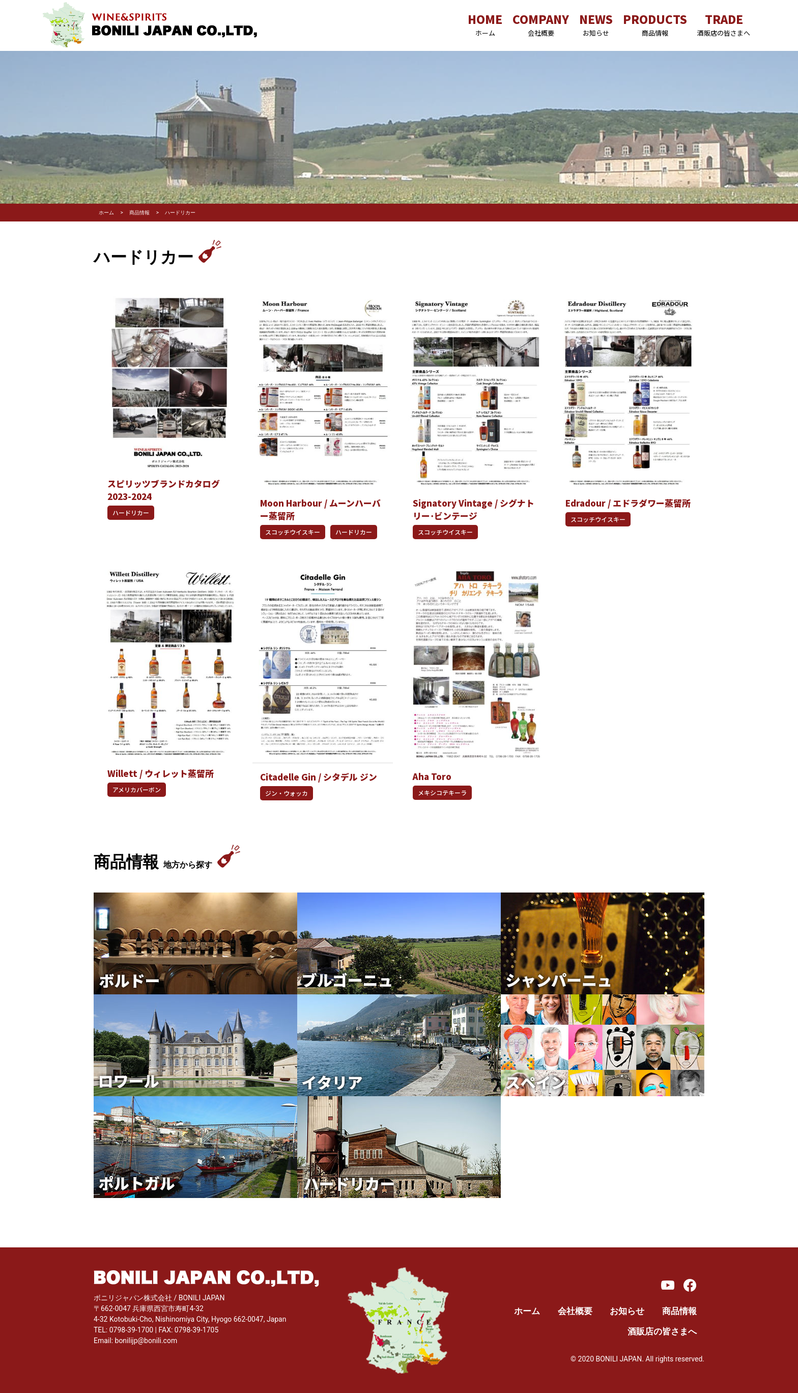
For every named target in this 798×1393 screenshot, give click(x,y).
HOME (485, 24)
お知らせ (627, 1311)
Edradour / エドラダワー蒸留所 (628, 503)
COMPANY (540, 24)
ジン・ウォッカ (286, 793)
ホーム (527, 1311)
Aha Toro (432, 776)
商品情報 (679, 1311)
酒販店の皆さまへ (662, 1331)
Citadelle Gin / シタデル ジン (318, 777)
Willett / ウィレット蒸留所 (160, 773)
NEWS (596, 24)
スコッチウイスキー (292, 531)
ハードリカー (130, 512)
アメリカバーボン (136, 789)
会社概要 (575, 1311)
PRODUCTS (655, 24)
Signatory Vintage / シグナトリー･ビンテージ (473, 509)
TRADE (723, 24)
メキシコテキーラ (442, 792)
